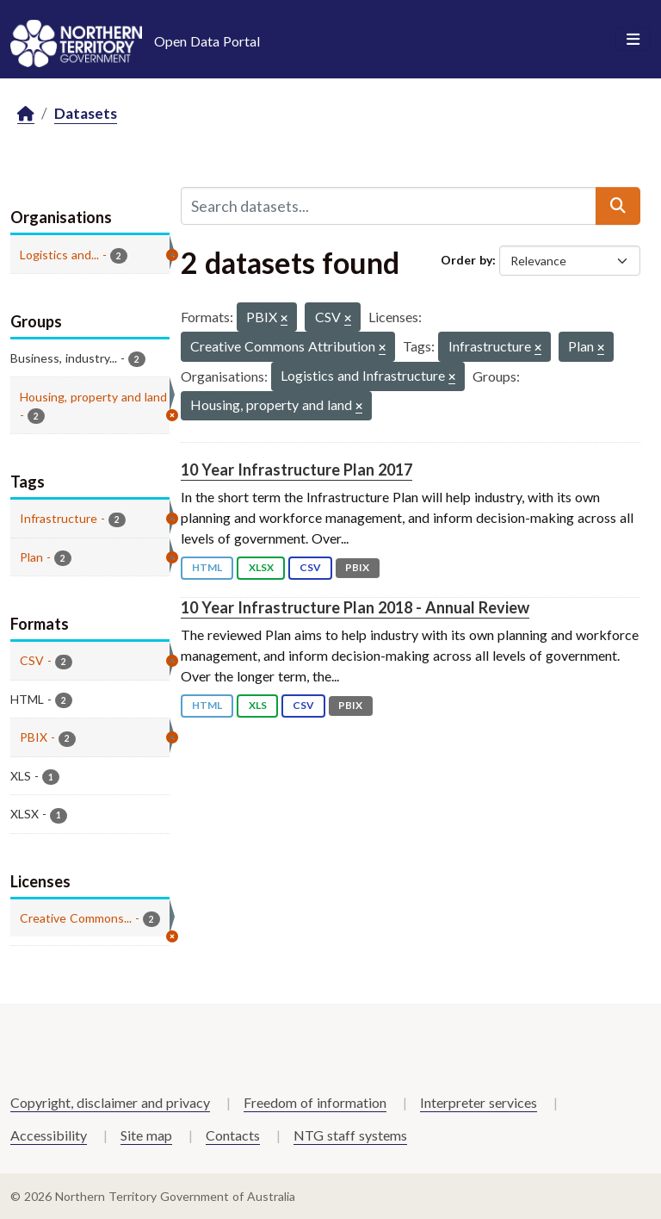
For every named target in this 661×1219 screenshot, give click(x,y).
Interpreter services (478, 1102)
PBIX (357, 567)
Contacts (233, 1135)
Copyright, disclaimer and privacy (110, 1102)
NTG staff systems (350, 1135)
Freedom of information (315, 1102)
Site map (146, 1135)
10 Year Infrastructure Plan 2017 (296, 469)
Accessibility (48, 1135)
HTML (207, 567)
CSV (310, 567)
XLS (258, 705)
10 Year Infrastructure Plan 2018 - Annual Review (355, 607)
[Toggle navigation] (633, 40)
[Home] (25, 114)
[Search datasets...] (388, 206)
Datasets (85, 113)
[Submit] (618, 206)
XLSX (261, 567)
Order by (466, 259)
